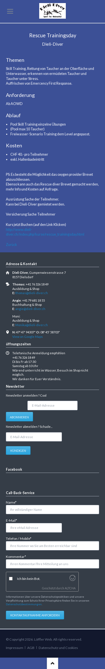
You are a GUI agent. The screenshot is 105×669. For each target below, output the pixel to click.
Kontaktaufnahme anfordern (35, 615)
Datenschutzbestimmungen (24, 604)
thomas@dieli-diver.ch (31, 293)
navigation (10, 11)
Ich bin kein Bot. (28, 579)
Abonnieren (19, 417)
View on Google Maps (27, 336)
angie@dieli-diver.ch (30, 309)
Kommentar (16, 556)
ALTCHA (70, 588)
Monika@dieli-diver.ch (31, 325)
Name (13, 502)
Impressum (14, 648)
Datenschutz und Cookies (58, 648)
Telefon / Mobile (18, 538)
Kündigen (18, 450)
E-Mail (13, 520)
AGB (30, 648)
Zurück (11, 245)
